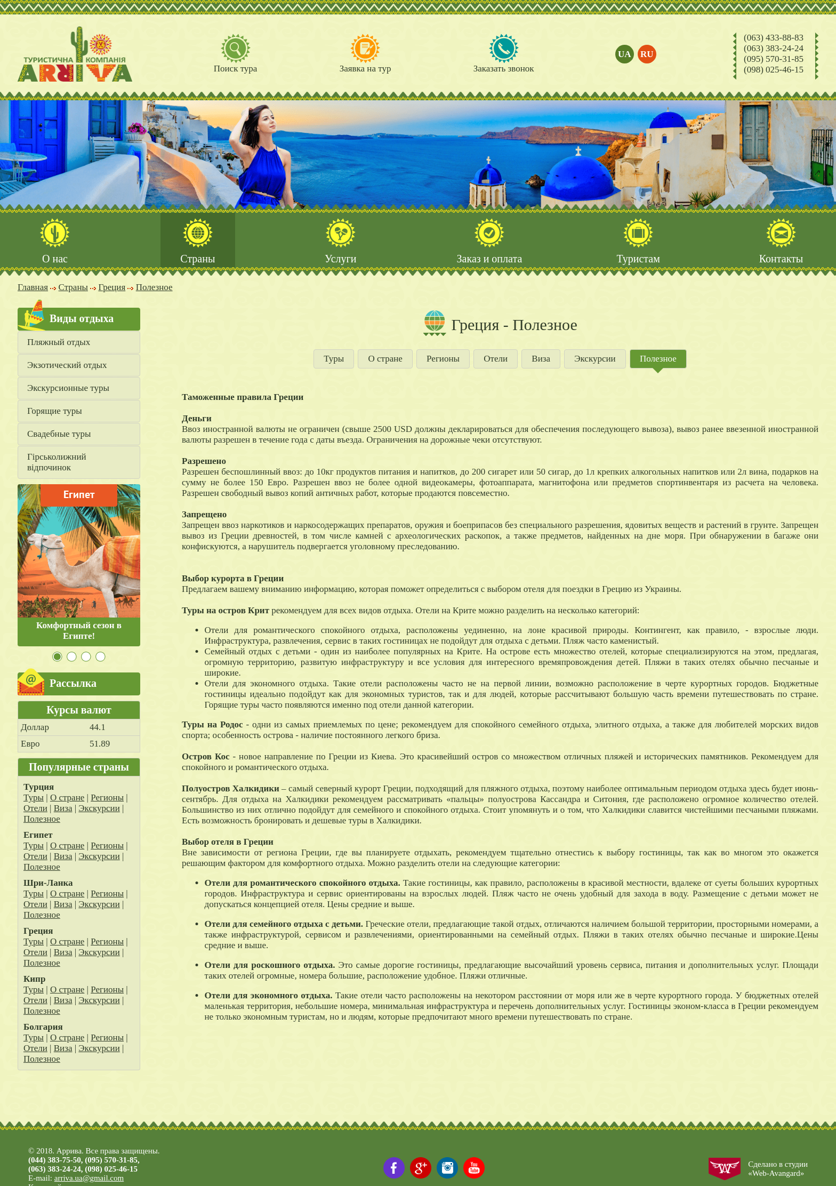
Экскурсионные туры (68, 388)
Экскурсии (98, 809)
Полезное (41, 819)
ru (647, 54)
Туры (33, 798)
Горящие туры (54, 411)
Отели (35, 809)
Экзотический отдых (67, 365)
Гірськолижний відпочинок (56, 462)
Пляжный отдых (58, 343)
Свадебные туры (59, 434)
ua (624, 54)
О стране (67, 798)
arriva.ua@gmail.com (89, 1178)
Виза (63, 809)
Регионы (107, 798)
